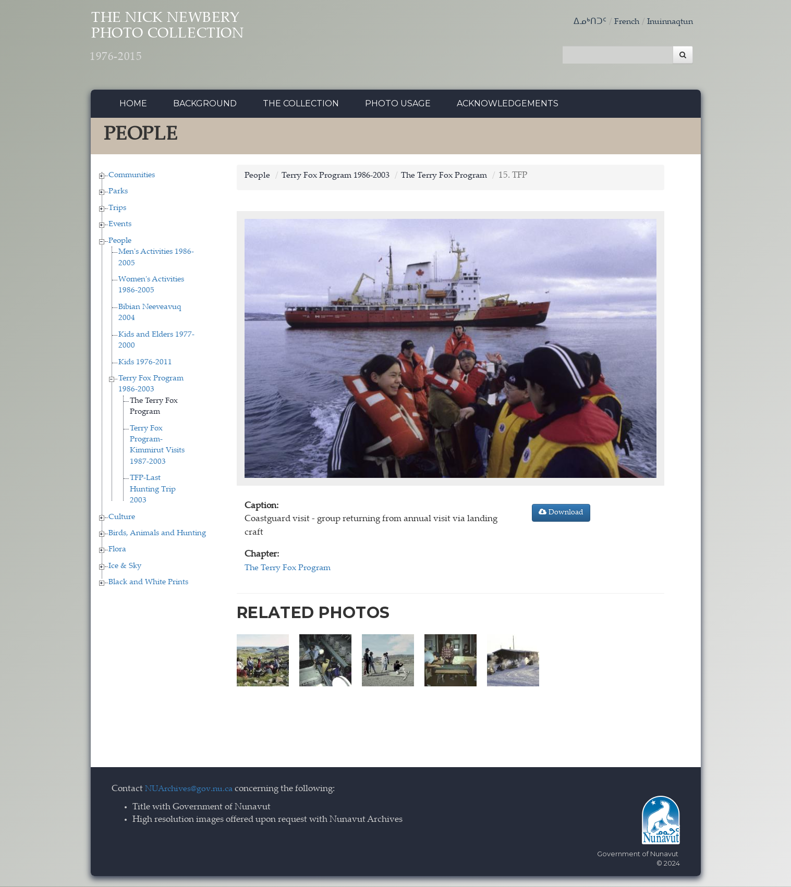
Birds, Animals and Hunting (157, 536)
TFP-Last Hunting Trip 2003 (153, 492)
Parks (118, 195)
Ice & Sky (124, 569)
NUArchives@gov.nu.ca (192, 789)
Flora (117, 553)
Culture (121, 520)
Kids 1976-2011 (145, 365)
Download (561, 515)
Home (133, 107)
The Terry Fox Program (454, 178)
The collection (301, 107)
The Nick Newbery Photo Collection (187, 42)
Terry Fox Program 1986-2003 (340, 178)
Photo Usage (398, 107)
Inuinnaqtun (668, 22)
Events (119, 227)
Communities (131, 178)
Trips (117, 211)
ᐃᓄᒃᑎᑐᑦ (583, 22)
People (119, 244)
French (621, 22)
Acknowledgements (507, 107)
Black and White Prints (148, 585)
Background (205, 107)
